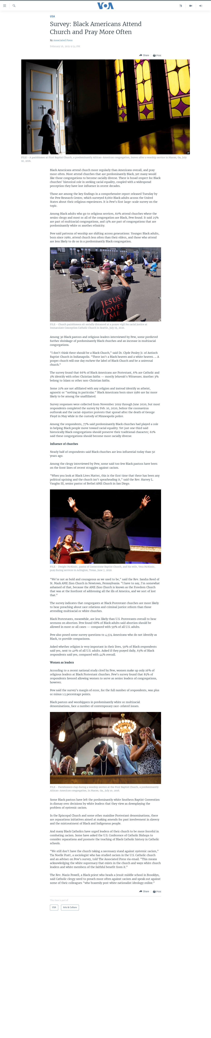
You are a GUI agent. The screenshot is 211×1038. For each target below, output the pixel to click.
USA (52, 16)
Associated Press (63, 40)
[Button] (144, 55)
